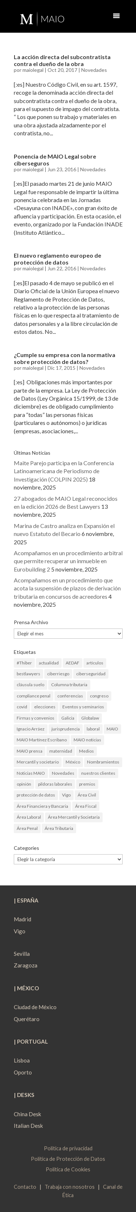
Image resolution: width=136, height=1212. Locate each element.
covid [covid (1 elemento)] (22, 706)
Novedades (94, 70)
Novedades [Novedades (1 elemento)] (63, 773)
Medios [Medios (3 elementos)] (86, 751)
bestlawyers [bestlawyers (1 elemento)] (28, 673)
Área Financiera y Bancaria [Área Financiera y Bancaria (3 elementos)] (42, 806)
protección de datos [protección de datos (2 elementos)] (36, 795)
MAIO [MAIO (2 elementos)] (112, 729)
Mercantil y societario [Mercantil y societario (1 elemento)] (38, 762)
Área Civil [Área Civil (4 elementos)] (87, 795)
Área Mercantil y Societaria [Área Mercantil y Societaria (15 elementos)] (74, 817)
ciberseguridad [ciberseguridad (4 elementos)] (91, 673)
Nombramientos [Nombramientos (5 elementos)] (103, 762)
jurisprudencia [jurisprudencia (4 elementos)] (65, 729)
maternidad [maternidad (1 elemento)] (60, 751)
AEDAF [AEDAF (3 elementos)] (72, 663)
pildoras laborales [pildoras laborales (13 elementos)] (55, 784)
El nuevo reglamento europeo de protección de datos (57, 259)
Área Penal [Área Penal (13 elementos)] (27, 828)
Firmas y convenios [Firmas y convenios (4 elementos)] (35, 718)
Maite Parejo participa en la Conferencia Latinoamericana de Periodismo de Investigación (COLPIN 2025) (64, 471)
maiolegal (33, 70)
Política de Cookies (68, 1169)
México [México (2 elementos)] (73, 762)
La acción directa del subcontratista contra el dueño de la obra (62, 60)
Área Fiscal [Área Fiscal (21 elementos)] (85, 806)
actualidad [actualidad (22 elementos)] (49, 663)
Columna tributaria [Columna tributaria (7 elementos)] (69, 684)
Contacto (25, 1187)
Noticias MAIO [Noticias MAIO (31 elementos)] (31, 773)
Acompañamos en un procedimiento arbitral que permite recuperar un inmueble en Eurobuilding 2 (68, 561)
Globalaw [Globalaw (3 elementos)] (90, 718)
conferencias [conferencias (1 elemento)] (70, 696)
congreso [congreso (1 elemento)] (99, 696)
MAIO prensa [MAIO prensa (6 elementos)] (29, 751)
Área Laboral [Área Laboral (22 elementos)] (29, 817)
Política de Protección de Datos (68, 1159)
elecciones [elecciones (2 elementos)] (44, 706)
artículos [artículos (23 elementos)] (94, 663)
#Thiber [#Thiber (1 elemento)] (24, 663)
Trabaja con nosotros (70, 1187)
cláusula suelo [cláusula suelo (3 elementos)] (30, 684)
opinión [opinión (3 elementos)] (24, 784)
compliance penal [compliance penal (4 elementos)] (33, 696)
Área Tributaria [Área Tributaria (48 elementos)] (59, 828)
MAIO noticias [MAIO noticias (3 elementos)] (87, 739)
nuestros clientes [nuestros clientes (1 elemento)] (98, 773)
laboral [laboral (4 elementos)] (93, 729)
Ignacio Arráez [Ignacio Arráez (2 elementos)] (31, 729)
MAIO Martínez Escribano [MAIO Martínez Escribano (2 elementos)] (42, 739)
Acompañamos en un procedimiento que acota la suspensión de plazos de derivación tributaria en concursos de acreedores (67, 588)
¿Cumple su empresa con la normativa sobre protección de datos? (64, 358)
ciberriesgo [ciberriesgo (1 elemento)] (58, 673)
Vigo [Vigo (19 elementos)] (66, 795)
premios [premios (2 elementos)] (87, 784)
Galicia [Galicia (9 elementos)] (67, 718)
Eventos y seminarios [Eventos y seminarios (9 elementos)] (83, 706)
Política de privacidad (68, 1148)
